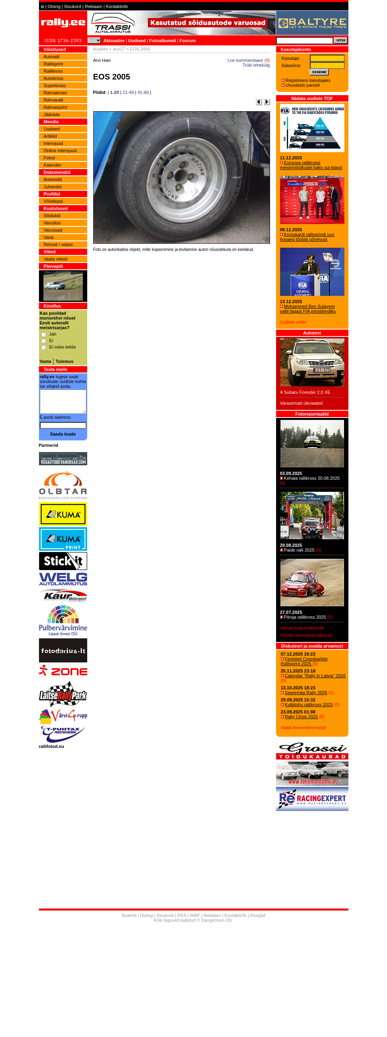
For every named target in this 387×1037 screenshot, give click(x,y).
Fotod (49, 157)
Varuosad (53, 230)
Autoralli (52, 56)
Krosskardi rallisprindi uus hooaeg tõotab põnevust (307, 237)
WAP (195, 915)
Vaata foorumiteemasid (303, 727)
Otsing (53, 6)
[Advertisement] (181, 365)
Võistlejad (53, 201)
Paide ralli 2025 (299, 550)
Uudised (136, 40)
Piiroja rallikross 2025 (305, 617)
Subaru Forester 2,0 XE (307, 392)
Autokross (53, 78)
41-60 (143, 92)
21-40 (128, 92)
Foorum (187, 40)
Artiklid (50, 136)
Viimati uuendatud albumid (306, 635)
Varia (49, 237)
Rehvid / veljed (58, 244)
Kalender (52, 165)
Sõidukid (52, 215)
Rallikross (53, 71)
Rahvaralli (53, 100)
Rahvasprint (56, 107)
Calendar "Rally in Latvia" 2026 (315, 675)
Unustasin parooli (303, 85)
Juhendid (53, 186)
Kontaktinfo (117, 6)
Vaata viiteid (56, 259)
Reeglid (257, 915)
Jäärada (52, 114)
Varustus (52, 222)
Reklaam (93, 6)
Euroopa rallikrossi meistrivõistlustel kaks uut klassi (311, 165)
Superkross (55, 85)
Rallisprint (53, 63)
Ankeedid (53, 179)
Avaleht (100, 49)
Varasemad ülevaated (301, 403)
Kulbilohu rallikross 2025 (309, 704)
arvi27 (119, 49)
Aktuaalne (114, 40)
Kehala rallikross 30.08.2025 (312, 478)
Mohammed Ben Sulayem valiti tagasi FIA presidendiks (308, 309)
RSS (181, 915)
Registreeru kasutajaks (308, 80)
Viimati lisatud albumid (302, 627)
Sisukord (72, 6)
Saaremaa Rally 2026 (306, 692)
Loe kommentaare (245, 60)
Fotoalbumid (162, 40)
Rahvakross (55, 92)
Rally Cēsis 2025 (301, 716)
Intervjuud (53, 143)
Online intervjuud (60, 150)
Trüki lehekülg (256, 65)
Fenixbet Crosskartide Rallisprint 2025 (304, 661)
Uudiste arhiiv (293, 322)
